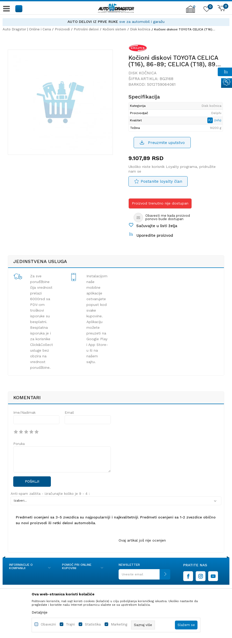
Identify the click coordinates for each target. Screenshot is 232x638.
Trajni (70, 624)
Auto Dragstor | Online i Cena (27, 29)
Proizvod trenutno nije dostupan (160, 203)
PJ (210, 120)
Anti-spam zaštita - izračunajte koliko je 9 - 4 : (50, 494)
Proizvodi (62, 29)
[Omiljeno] (206, 10)
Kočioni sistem (114, 29)
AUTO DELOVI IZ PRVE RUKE (92, 21)
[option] (116, 21)
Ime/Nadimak (24, 413)
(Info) (217, 120)
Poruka (19, 444)
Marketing (119, 624)
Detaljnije (39, 612)
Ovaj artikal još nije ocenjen (142, 540)
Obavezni (48, 624)
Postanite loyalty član (161, 181)
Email (69, 413)
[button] (19, 8)
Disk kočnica (140, 29)
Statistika (93, 624)
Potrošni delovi (86, 29)
